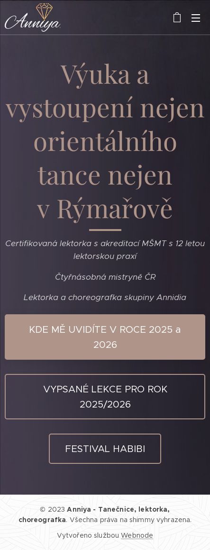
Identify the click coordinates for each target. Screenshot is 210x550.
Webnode (137, 535)
